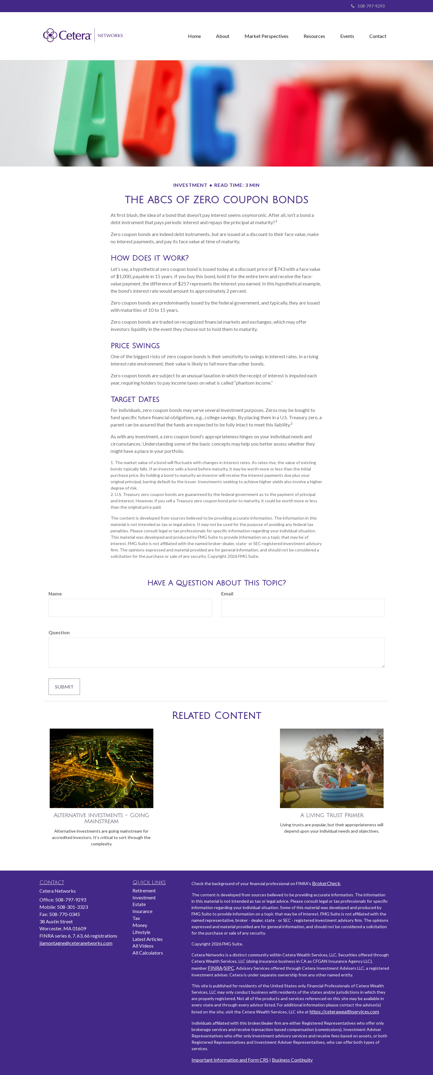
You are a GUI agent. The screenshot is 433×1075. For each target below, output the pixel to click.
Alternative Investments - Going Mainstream (101, 818)
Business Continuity (292, 1060)
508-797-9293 (368, 5)
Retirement (144, 890)
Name (55, 593)
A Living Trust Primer (331, 815)
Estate (139, 904)
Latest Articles (147, 939)
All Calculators (147, 952)
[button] (222, 36)
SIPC (229, 968)
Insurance (142, 911)
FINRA (215, 968)
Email (227, 593)
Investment (144, 897)
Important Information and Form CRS (230, 1060)
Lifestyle (141, 932)
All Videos (143, 946)
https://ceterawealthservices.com (344, 1011)
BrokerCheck (326, 883)
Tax (136, 918)
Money (139, 925)
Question (59, 632)
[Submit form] (64, 687)
